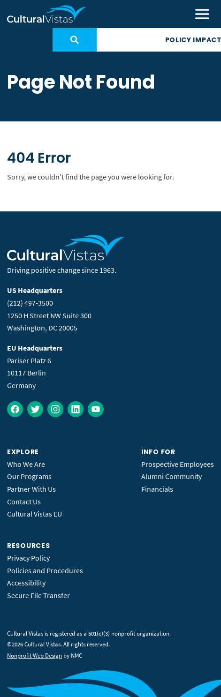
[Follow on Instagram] (55, 409)
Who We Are (26, 464)
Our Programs (29, 476)
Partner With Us (31, 489)
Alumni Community (171, 476)
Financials (157, 489)
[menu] (202, 14)
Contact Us (24, 501)
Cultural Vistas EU (34, 513)
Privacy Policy (28, 557)
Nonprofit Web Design (34, 656)
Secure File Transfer (38, 595)
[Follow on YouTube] (96, 409)
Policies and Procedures (45, 570)
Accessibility (26, 582)
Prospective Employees (177, 464)
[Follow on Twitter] (35, 409)
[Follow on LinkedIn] (76, 409)
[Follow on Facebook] (15, 409)
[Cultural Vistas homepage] (47, 14)
